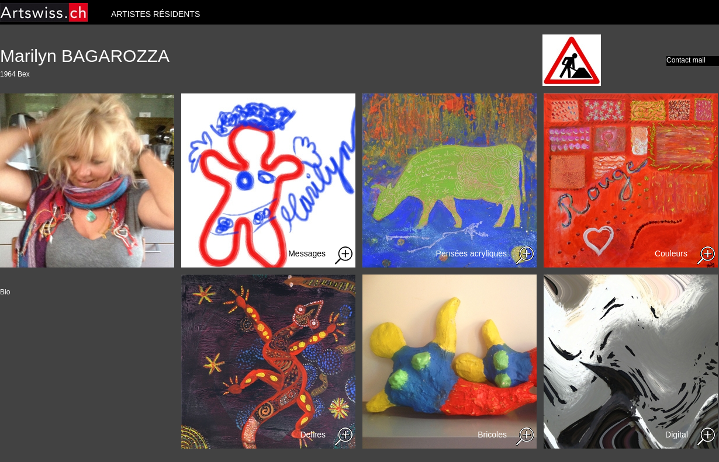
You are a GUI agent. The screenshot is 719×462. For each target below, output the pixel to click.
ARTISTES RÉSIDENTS (155, 14)
